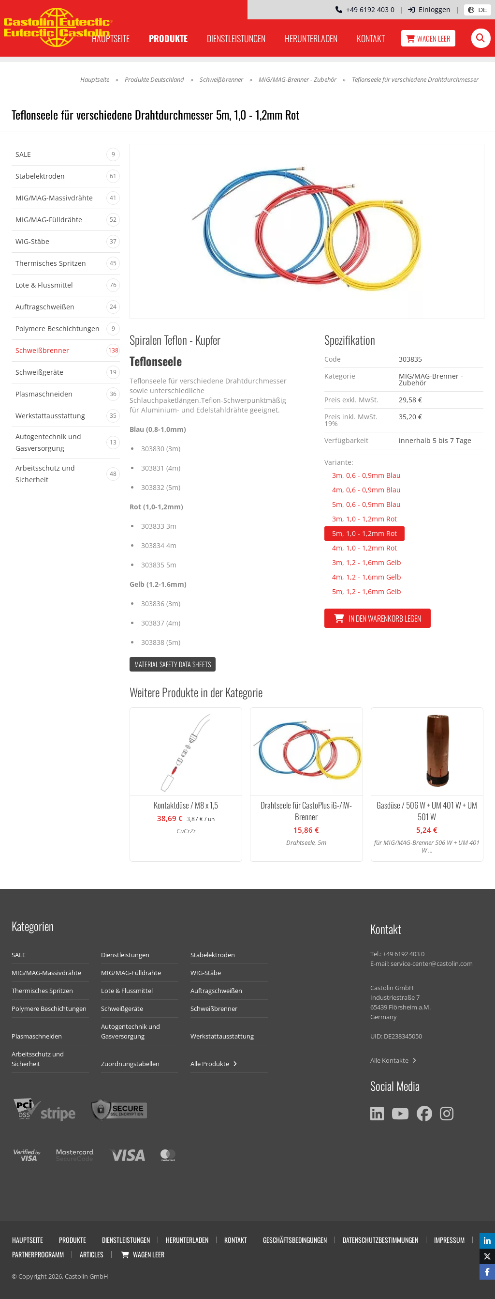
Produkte (168, 38)
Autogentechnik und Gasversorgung (130, 1031)
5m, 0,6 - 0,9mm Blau (366, 504)
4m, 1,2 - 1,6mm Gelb (366, 576)
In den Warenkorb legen (377, 618)
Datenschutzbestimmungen (380, 1240)
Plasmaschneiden (37, 1036)
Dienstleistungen (236, 38)
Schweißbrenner (221, 79)
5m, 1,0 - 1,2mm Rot (364, 533)
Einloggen (429, 9)
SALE (19, 954)
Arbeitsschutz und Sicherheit (38, 1059)
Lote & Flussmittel (127, 990)
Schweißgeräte (122, 1008)
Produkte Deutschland (154, 79)
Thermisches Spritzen (42, 990)
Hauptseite (94, 79)
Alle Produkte (213, 1063)
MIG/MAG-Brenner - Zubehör (297, 79)
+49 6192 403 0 (364, 9)
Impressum (449, 1240)
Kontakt (371, 38)
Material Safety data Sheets (172, 664)
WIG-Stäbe (205, 972)
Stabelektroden (212, 954)
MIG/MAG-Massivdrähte (46, 972)
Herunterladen (311, 38)
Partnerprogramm (38, 1254)
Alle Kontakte (393, 1060)
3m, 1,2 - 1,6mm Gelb (366, 562)
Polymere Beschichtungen (49, 1008)
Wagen (428, 38)
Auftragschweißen (216, 990)
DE (477, 10)
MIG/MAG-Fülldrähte (131, 972)
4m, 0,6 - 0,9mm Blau (366, 489)
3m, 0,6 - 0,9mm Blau (366, 475)
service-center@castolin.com (432, 963)
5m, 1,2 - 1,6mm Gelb (366, 591)
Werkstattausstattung (222, 1036)
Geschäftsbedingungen (295, 1240)
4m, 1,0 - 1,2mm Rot (364, 547)
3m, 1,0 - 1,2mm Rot (364, 518)
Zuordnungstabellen (130, 1063)
